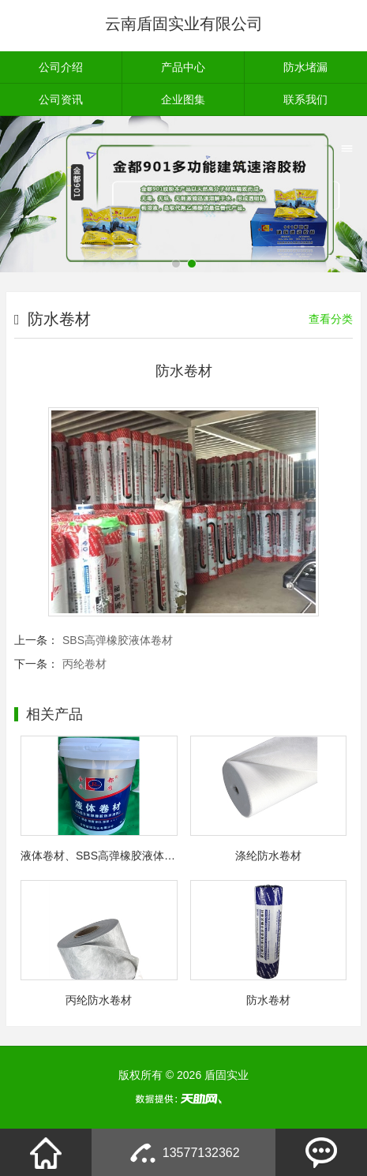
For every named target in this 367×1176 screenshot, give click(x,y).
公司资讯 (61, 99)
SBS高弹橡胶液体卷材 (117, 640)
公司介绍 (61, 67)
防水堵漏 (305, 67)
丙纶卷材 (84, 663)
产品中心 (183, 67)
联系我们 (305, 99)
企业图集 (183, 99)
